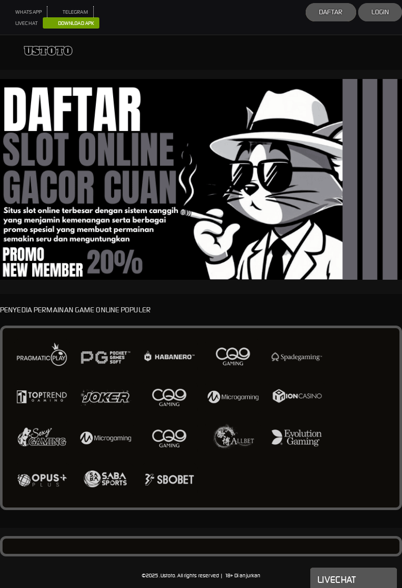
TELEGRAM (70, 12)
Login (380, 12)
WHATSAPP (23, 12)
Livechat (353, 579)
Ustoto (168, 575)
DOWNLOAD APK (71, 23)
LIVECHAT (21, 23)
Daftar (331, 12)
